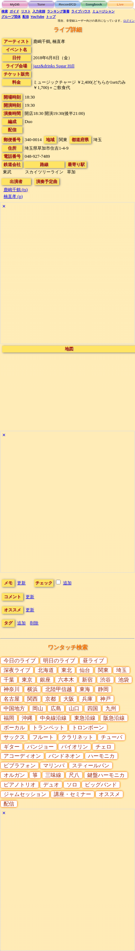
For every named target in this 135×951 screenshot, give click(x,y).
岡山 (37, 708)
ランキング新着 (58, 11)
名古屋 (12, 699)
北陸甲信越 (58, 689)
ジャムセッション (25, 794)
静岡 (103, 689)
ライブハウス (80, 11)
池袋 (123, 680)
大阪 (68, 699)
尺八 (74, 775)
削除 (34, 623)
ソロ (72, 785)
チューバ (111, 737)
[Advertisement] (67, 277)
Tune (41, 4)
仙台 (84, 670)
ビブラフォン (20, 765)
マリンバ (53, 765)
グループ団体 (11, 16)
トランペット (48, 727)
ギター (12, 747)
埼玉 (121, 670)
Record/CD (67, 4)
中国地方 (14, 708)
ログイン (129, 20)
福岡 (9, 718)
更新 (21, 582)
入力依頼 (38, 11)
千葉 (9, 680)
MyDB (15, 4)
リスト (26, 11)
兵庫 (87, 699)
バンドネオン (64, 756)
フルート (43, 737)
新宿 (87, 680)
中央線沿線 (53, 718)
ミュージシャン (103, 11)
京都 (50, 699)
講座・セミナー (72, 794)
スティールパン (90, 765)
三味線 (53, 775)
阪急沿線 (114, 718)
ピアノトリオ (20, 785)
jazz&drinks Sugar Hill (53, 65)
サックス (14, 737)
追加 (67, 582)
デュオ (51, 785)
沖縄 (27, 718)
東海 (84, 689)
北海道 (46, 670)
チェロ (103, 747)
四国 (92, 708)
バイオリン (74, 747)
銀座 (45, 680)
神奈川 (12, 689)
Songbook (93, 4)
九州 (110, 708)
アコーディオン (22, 756)
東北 (66, 670)
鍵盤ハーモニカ (106, 775)
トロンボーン (88, 727)
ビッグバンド (101, 785)
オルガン (14, 775)
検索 (4, 11)
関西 (32, 699)
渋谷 (105, 680)
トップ (51, 16)
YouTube (38, 16)
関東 (103, 670)
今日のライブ (20, 660)
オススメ (109, 794)
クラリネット (77, 737)
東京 (27, 680)
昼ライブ (93, 660)
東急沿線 (84, 718)
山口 (74, 708)
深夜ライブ (17, 670)
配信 (25, 16)
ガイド (14, 11)
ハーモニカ (101, 756)
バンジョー (40, 747)
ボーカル (14, 727)
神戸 (105, 699)
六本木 (66, 680)
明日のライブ (59, 660)
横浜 (32, 689)
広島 (56, 708)
